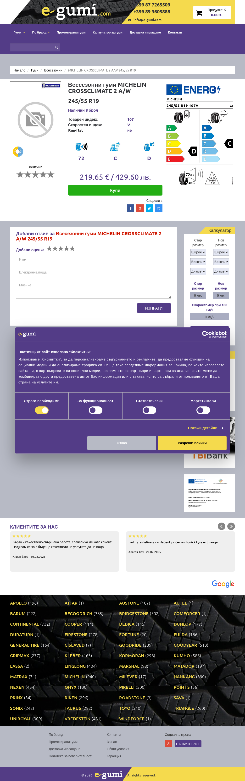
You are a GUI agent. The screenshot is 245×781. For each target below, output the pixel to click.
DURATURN (21, 634)
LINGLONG (75, 666)
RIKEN (71, 697)
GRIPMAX (19, 655)
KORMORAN (131, 655)
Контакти (175, 32)
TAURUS (73, 708)
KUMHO (182, 655)
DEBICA (126, 624)
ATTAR (71, 603)
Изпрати (154, 308)
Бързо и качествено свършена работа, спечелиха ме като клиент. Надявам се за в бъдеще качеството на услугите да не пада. (64, 546)
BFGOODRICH (78, 613)
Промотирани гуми (71, 32)
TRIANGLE (184, 708)
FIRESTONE (76, 634)
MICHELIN (75, 676)
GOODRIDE (130, 645)
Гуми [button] (19, 32)
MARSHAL (129, 666)
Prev (221, 526)
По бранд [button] (41, 32)
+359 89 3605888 (152, 11)
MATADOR (184, 666)
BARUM (18, 613)
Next (231, 526)
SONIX (16, 708)
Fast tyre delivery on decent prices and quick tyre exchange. (180, 544)
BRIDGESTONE (134, 613)
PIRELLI (126, 687)
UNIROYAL (20, 718)
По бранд (56, 734)
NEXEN (17, 687)
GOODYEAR (185, 645)
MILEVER (128, 676)
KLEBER (73, 655)
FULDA (181, 634)
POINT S (182, 687)
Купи (115, 190)
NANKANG (184, 676)
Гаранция (114, 756)
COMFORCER (187, 613)
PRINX (16, 697)
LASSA (16, 666)
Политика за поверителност (70, 756)
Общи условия (118, 749)
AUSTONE (129, 603)
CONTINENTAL (24, 624)
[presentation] (52, 312)
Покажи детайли (202, 428)
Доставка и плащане (145, 32)
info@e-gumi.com (147, 19)
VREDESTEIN (77, 718)
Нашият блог (188, 744)
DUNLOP (182, 624)
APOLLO (18, 603)
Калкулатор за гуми (107, 32)
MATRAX (19, 676)
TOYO (124, 708)
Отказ (122, 443)
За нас (112, 741)
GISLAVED (75, 645)
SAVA (179, 697)
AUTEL (180, 603)
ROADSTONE (132, 697)
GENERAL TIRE (24, 645)
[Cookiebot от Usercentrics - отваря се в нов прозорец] (206, 334)
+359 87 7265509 (152, 4)
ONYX (71, 687)
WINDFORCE (132, 718)
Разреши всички (192, 443)
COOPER (73, 624)
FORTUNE (129, 634)
